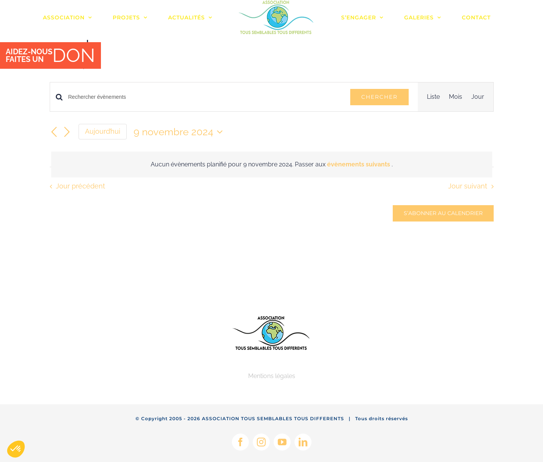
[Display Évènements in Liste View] (433, 96)
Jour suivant (467, 186)
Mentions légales (271, 376)
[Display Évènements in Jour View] (477, 96)
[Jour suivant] (67, 132)
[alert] (271, 164)
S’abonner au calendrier (443, 213)
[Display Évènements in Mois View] (455, 96)
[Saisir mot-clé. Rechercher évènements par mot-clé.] (204, 97)
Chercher (379, 96)
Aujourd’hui (102, 131)
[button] (16, 449)
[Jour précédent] (54, 132)
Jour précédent (80, 186)
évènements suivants (359, 164)
